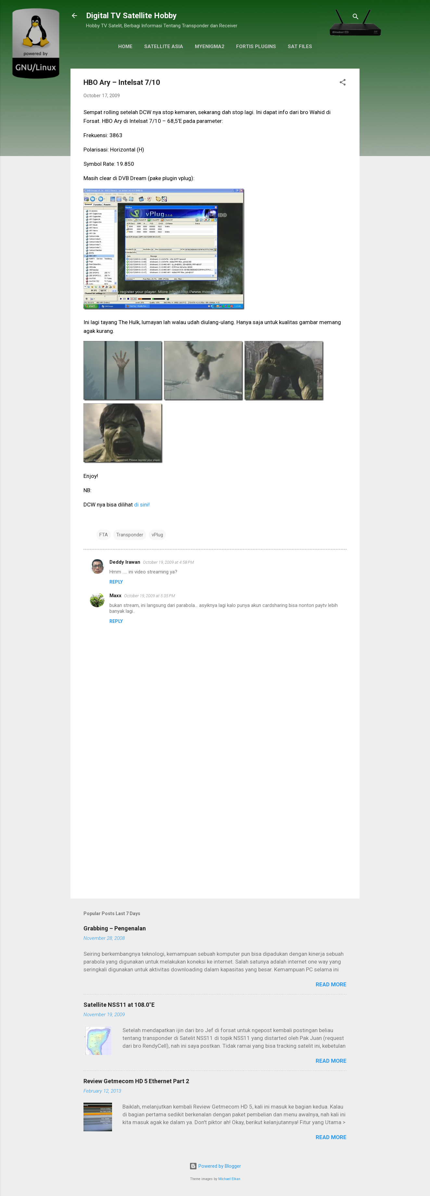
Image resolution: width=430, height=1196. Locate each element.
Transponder (129, 535)
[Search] (356, 18)
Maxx (115, 595)
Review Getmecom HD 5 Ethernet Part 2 (136, 1081)
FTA (103, 535)
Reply (116, 582)
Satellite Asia (163, 46)
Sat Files (300, 46)
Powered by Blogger (215, 1166)
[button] (343, 83)
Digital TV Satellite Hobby (131, 15)
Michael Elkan (229, 1179)
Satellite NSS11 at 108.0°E (119, 1004)
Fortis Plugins (256, 46)
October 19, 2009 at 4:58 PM (168, 562)
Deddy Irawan (124, 562)
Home (125, 46)
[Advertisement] (215, 838)
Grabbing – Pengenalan (114, 928)
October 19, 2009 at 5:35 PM (149, 595)
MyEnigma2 (209, 46)
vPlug (157, 535)
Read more (331, 984)
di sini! (142, 504)
